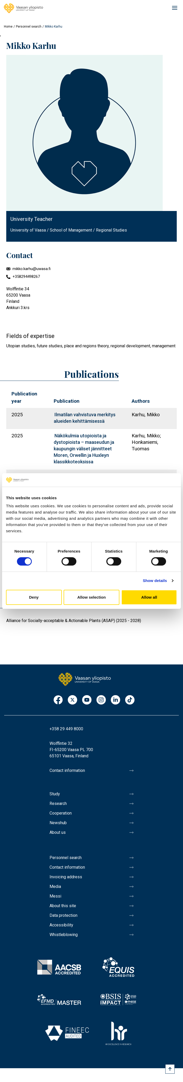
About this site (63, 905)
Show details (155, 580)
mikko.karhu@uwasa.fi (32, 268)
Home (8, 26)
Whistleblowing (64, 934)
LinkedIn (115, 700)
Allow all (149, 597)
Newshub (58, 822)
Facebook (58, 700)
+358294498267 (26, 276)
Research (58, 803)
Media (55, 886)
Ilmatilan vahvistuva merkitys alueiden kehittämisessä (84, 418)
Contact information (67, 770)
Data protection (63, 915)
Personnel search (28, 26)
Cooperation (61, 813)
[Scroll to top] (170, 1069)
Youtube (87, 700)
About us (58, 832)
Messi (55, 896)
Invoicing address (66, 876)
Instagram (101, 700)
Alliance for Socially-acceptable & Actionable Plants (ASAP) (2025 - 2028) (73, 620)
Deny (34, 597)
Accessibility (61, 925)
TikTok (130, 700)
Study (55, 793)
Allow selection (91, 597)
